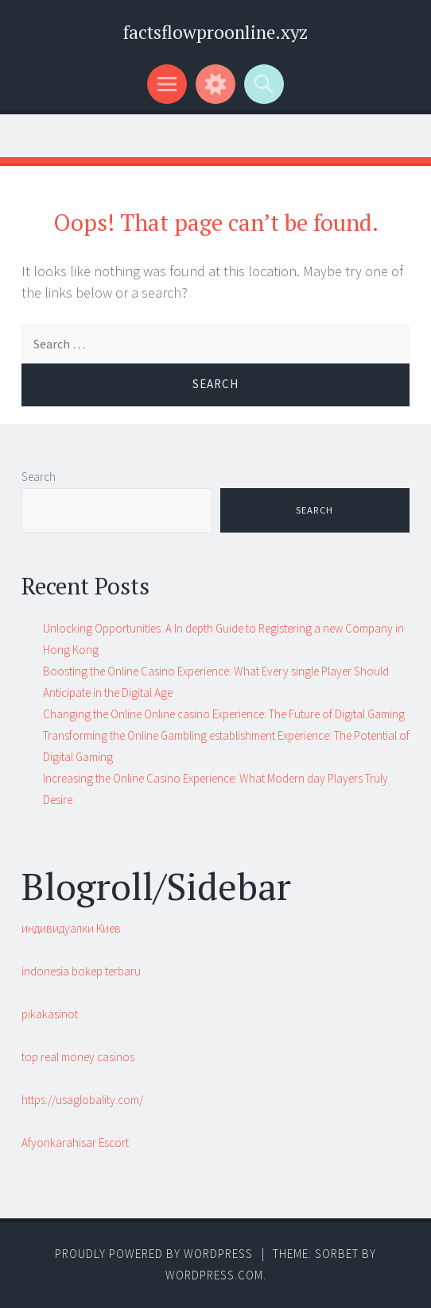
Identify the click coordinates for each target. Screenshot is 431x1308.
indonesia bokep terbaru (81, 971)
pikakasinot (49, 1013)
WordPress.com (214, 1275)
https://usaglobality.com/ (82, 1099)
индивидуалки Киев (71, 928)
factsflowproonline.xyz (215, 32)
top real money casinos (77, 1056)
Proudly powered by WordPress (154, 1253)
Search (38, 476)
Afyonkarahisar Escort (75, 1142)
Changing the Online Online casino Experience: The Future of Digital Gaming (224, 713)
